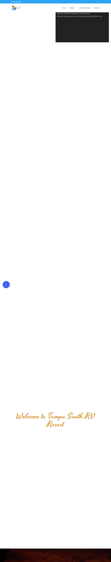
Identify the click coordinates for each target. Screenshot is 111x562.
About (71, 8)
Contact (97, 8)
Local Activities (85, 8)
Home (64, 8)
